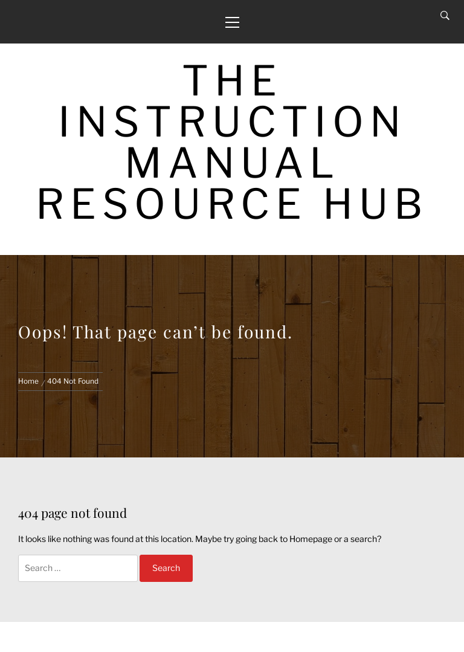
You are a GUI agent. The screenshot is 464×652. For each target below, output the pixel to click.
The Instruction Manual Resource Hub (232, 142)
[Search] (445, 15)
